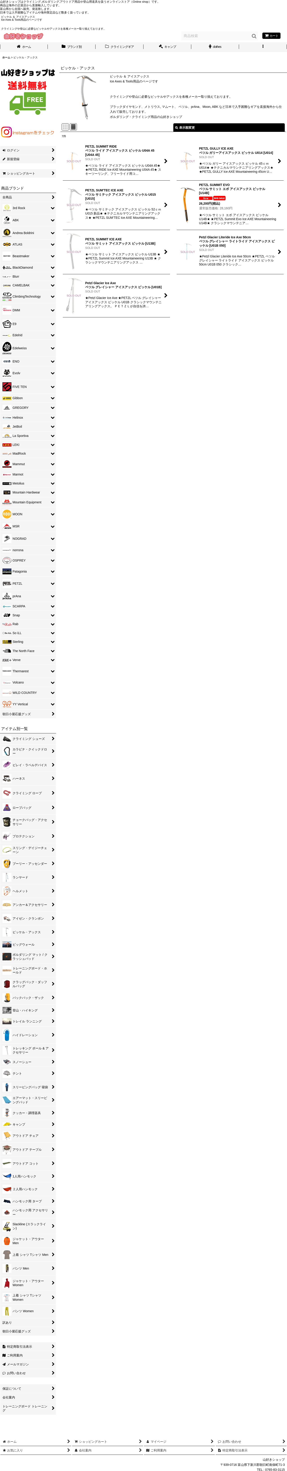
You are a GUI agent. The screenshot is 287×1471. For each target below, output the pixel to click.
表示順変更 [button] (185, 127)
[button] (263, 47)
